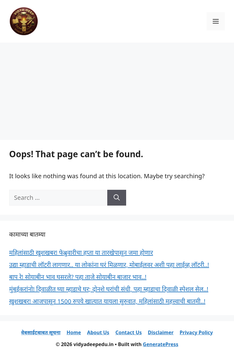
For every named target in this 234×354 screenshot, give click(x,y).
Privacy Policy (196, 332)
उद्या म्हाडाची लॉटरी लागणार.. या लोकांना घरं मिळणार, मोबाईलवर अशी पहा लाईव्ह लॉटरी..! (109, 265)
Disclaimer (160, 332)
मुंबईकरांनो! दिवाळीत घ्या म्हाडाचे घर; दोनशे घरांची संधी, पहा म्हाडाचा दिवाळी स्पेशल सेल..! (108, 289)
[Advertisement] (117, 88)
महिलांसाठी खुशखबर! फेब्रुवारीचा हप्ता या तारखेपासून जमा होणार (81, 252)
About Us (98, 332)
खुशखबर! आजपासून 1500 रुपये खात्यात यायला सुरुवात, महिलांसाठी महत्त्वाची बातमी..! (107, 301)
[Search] (116, 198)
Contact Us (128, 332)
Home (73, 332)
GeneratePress (160, 344)
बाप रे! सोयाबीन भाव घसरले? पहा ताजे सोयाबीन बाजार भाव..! (78, 277)
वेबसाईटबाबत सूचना (40, 332)
